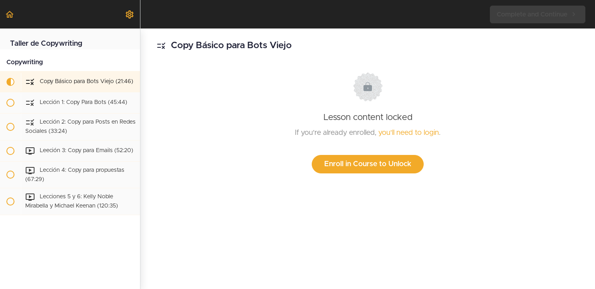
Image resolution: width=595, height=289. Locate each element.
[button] (10, 14)
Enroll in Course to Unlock (367, 164)
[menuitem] (130, 14)
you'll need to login (408, 132)
